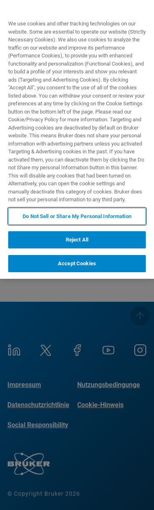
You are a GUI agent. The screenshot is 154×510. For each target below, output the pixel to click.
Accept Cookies (77, 263)
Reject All (77, 240)
